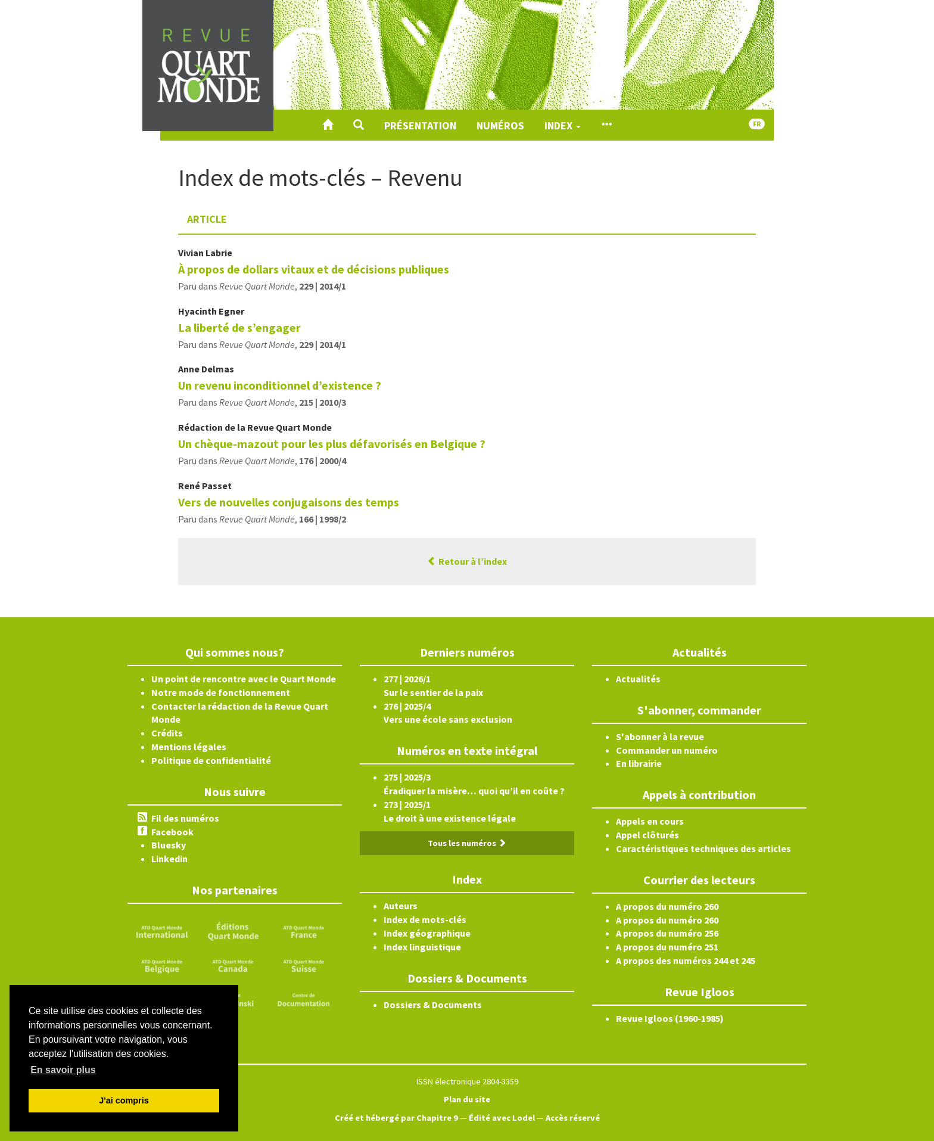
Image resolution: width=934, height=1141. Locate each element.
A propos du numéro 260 (667, 906)
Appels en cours (650, 821)
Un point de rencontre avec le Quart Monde (243, 679)
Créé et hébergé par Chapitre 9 (396, 1117)
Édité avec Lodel (502, 1117)
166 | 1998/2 (322, 519)
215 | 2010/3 (322, 402)
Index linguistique (422, 947)
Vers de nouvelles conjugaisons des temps (288, 502)
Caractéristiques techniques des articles (703, 848)
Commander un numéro (667, 750)
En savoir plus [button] (62, 1070)
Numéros (500, 125)
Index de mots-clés (425, 919)
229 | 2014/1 (322, 286)
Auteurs (401, 906)
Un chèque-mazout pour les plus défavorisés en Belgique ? (331, 443)
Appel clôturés (647, 835)
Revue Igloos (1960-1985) (670, 1018)
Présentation (420, 125)
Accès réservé (573, 1117)
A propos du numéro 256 (667, 933)
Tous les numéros (467, 843)
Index (562, 125)
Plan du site (467, 1099)
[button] (358, 125)
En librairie (639, 763)
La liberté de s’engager (239, 327)
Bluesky (168, 845)
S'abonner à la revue (660, 736)
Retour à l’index (467, 561)
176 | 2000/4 (322, 461)
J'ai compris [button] (123, 1100)
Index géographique (427, 933)
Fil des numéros (185, 818)
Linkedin (169, 859)
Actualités (638, 679)
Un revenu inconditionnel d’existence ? (279, 385)
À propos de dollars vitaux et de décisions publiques (313, 269)
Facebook (172, 832)
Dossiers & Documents (433, 1005)
